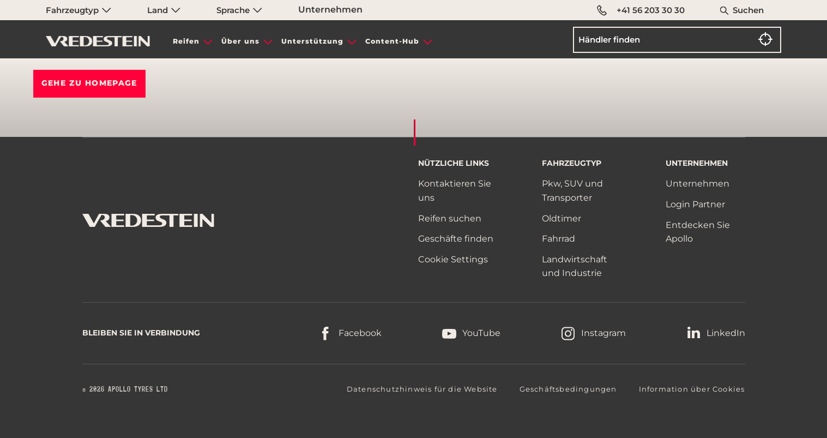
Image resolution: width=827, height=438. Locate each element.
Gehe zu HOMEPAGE (89, 83)
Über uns (240, 41)
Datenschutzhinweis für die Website (422, 389)
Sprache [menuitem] (239, 10)
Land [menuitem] (163, 10)
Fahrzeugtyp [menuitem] (78, 10)
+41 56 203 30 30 (641, 10)
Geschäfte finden (455, 238)
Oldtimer (561, 218)
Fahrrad (558, 238)
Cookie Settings (453, 259)
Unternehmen (330, 9)
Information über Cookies (692, 389)
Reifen (186, 41)
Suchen (748, 10)
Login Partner (695, 204)
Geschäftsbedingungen (568, 389)
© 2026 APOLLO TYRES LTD (125, 389)
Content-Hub (392, 41)
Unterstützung (312, 41)
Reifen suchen (449, 218)
